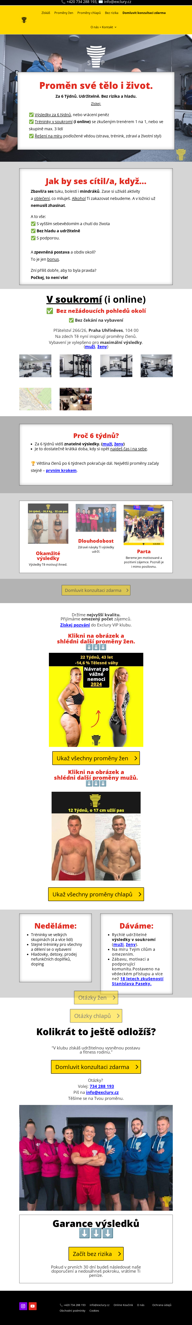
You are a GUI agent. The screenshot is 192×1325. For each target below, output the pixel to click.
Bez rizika (111, 13)
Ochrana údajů (161, 1305)
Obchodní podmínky (72, 1310)
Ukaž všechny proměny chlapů (92, 894)
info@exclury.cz (102, 1092)
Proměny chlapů (89, 13)
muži (90, 346)
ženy (118, 443)
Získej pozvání (75, 625)
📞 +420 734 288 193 (73, 1305)
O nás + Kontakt (102, 27)
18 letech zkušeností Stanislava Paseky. (137, 981)
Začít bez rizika (92, 1254)
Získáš (46, 13)
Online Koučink (123, 1305)
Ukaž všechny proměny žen (92, 758)
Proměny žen (63, 13)
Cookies (94, 1310)
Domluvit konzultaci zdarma (92, 1067)
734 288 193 (102, 1086)
